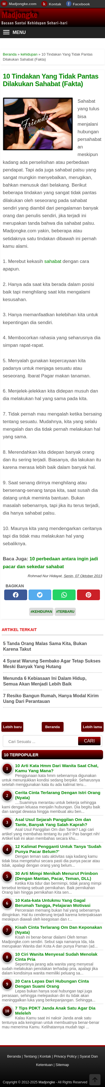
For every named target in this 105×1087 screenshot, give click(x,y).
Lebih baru (12, 727)
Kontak (55, 4)
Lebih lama (92, 727)
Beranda (52, 727)
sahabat (52, 261)
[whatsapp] (64, 595)
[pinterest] (88, 595)
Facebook (81, 4)
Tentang (30, 1056)
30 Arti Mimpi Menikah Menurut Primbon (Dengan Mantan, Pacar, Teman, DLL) (56, 876)
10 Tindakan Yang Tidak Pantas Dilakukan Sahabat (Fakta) (51, 79)
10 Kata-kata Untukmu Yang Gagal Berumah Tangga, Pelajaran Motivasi (52, 903)
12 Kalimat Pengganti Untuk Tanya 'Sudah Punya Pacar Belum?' (58, 849)
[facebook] (15, 595)
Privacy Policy (65, 1056)
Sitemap (62, 1065)
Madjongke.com (22, 4)
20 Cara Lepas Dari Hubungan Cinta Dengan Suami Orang (52, 984)
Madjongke (19, 15)
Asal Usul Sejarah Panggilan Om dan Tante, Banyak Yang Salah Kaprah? (53, 822)
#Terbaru (65, 612)
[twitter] (40, 595)
